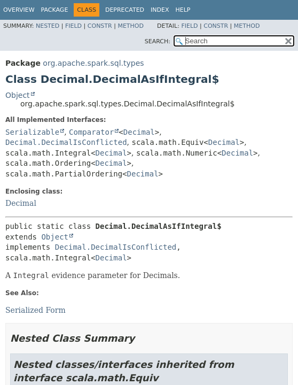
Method (130, 25)
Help (183, 9)
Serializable (32, 132)
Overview (19, 9)
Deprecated (124, 9)
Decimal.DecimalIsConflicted (66, 142)
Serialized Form (35, 310)
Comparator (91, 132)
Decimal (139, 132)
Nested (47, 25)
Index (160, 9)
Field (73, 25)
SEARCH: (157, 41)
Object (17, 95)
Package (54, 9)
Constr (100, 25)
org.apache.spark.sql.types (93, 63)
